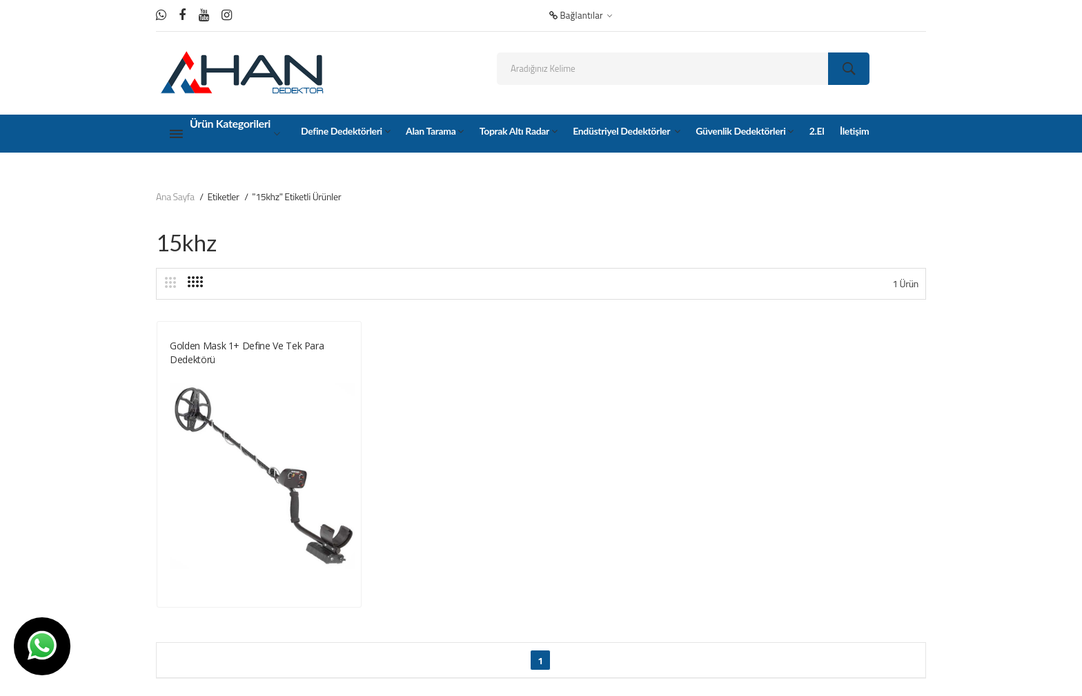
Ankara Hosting (339, 673)
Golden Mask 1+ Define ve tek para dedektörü (247, 352)
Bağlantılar (580, 15)
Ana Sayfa (175, 196)
